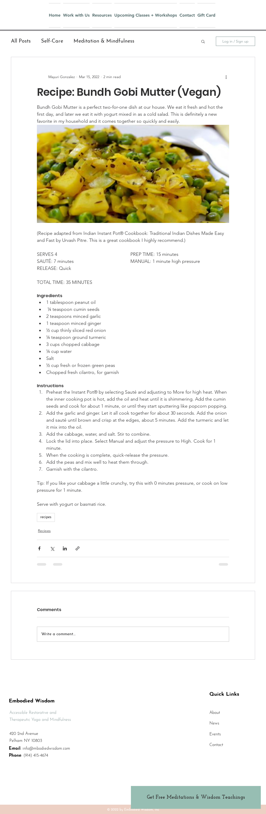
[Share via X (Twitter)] (52, 548)
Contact (216, 745)
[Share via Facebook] (39, 548)
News (214, 723)
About (214, 713)
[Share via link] (77, 548)
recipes (45, 517)
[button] (203, 41)
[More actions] (226, 77)
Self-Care (52, 41)
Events (215, 734)
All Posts (21, 41)
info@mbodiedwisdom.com (46, 749)
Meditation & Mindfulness (104, 41)
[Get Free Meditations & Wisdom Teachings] (196, 797)
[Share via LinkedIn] (64, 548)
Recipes (44, 530)
